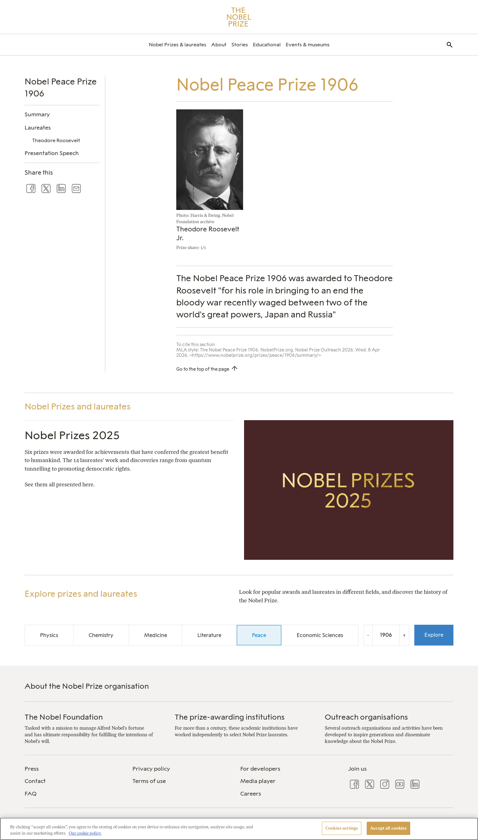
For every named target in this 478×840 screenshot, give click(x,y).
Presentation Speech (52, 153)
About (218, 45)
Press (32, 768)
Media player (258, 781)
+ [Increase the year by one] (404, 635)
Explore (433, 635)
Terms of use (149, 781)
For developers (260, 768)
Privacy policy (151, 768)
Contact (35, 781)
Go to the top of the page (202, 369)
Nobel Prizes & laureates (177, 45)
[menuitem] (177, 44)
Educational (267, 45)
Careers (250, 793)
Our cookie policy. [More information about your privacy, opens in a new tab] (85, 833)
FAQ (31, 793)
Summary (37, 114)
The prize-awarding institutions (230, 716)
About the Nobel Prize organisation (87, 686)
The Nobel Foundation (64, 716)
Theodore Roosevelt (56, 140)
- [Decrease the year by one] (368, 635)
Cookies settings (341, 828)
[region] (239, 829)
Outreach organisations (366, 716)
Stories (239, 45)
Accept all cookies (388, 828)
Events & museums (307, 45)
